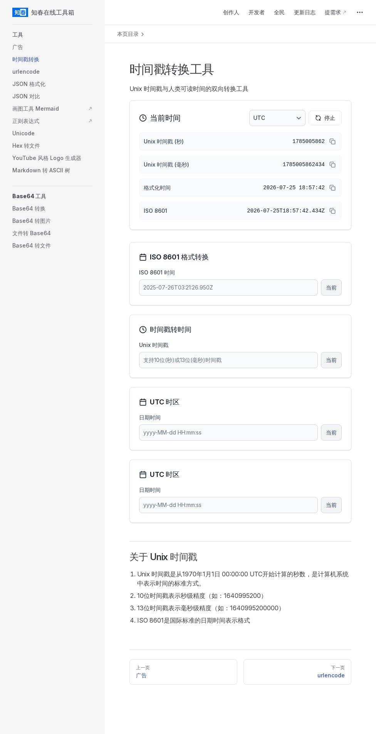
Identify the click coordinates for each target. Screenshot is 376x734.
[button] (52, 35)
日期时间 (150, 417)
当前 (331, 287)
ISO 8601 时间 (157, 272)
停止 (324, 118)
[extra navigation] (359, 12)
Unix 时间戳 (153, 345)
